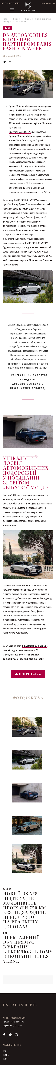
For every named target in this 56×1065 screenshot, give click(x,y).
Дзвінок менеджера (28, 673)
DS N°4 (6, 1055)
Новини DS (17, 19)
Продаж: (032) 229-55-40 (13, 1022)
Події (27, 19)
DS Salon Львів (10, 3)
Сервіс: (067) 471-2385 (12, 1025)
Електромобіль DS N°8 (20, 132)
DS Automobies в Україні (34, 646)
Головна (6, 19)
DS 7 (5, 1059)
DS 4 (5, 1051)
